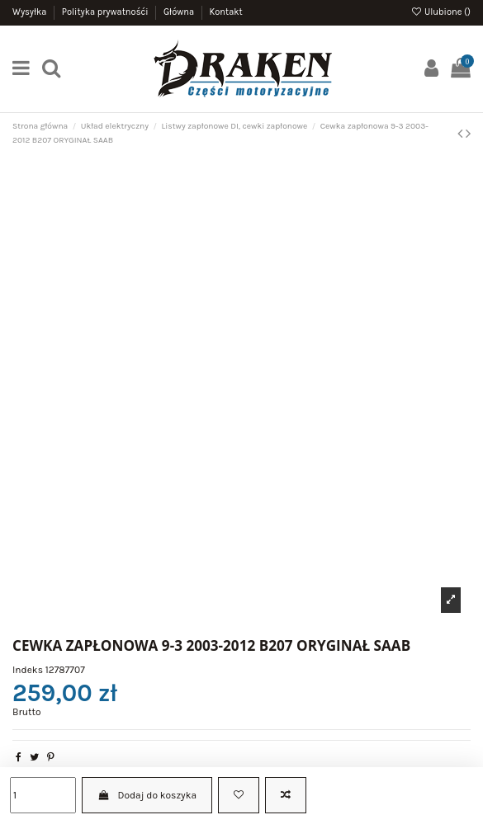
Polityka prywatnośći (106, 12)
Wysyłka (30, 12)
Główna (180, 12)
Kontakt (225, 12)
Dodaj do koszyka (147, 795)
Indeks (27, 670)
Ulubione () (440, 12)
